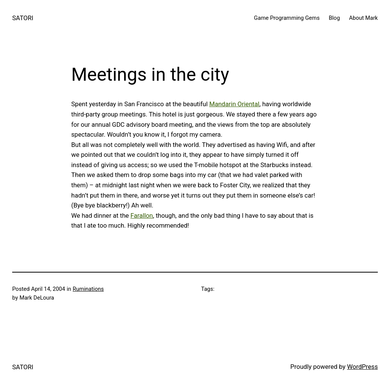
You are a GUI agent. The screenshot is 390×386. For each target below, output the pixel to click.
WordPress (362, 366)
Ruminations (88, 289)
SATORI (23, 18)
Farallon (142, 215)
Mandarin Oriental (234, 104)
